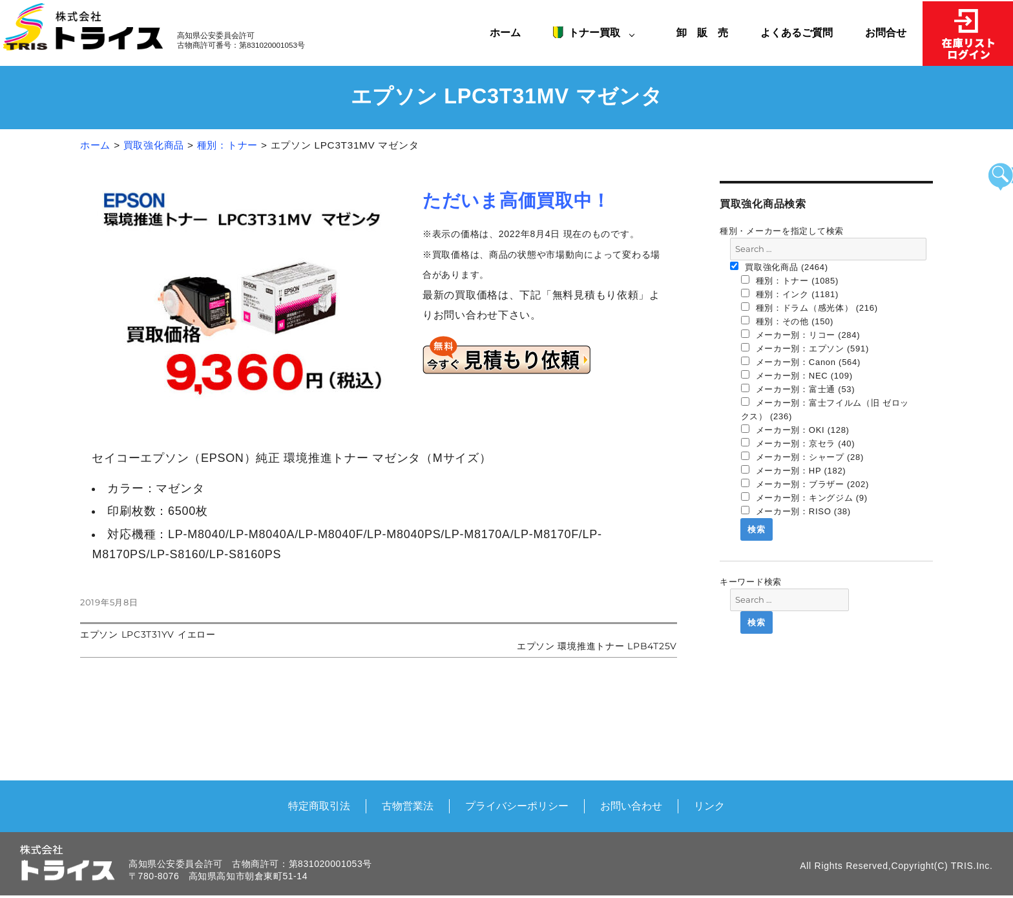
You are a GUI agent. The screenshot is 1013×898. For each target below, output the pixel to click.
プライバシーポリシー (517, 805)
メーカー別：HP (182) (793, 470)
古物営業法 (407, 805)
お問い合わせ (631, 805)
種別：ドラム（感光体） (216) (809, 307)
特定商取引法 (319, 805)
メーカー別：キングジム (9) (804, 497)
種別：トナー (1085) (790, 280)
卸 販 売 (707, 32)
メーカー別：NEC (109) (797, 375)
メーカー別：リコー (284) (801, 334)
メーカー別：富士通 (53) (798, 389)
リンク (709, 805)
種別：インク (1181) (790, 294)
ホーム (505, 32)
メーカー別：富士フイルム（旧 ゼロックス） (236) (825, 409)
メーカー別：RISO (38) (796, 511)
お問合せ (885, 32)
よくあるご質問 (796, 32)
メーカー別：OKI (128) (795, 429)
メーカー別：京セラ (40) (798, 443)
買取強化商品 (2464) (779, 267)
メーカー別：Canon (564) (801, 362)
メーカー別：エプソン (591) (805, 348)
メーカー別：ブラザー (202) (805, 484)
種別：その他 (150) (787, 321)
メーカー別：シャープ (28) (802, 457)
